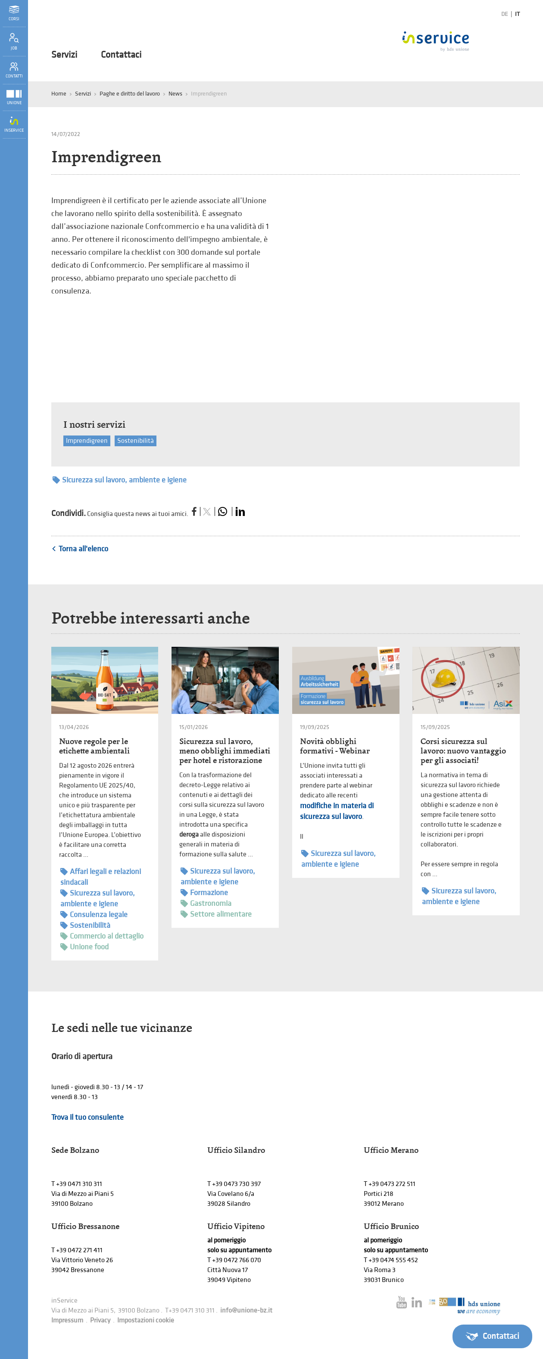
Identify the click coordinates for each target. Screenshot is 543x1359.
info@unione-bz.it (246, 1310)
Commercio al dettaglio (102, 936)
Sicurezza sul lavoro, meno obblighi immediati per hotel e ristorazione (224, 750)
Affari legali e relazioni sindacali (100, 876)
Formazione (204, 892)
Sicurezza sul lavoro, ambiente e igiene (120, 480)
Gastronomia (206, 903)
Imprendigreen (87, 441)
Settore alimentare (216, 914)
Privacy (100, 1320)
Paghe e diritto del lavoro (130, 93)
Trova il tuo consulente (87, 1117)
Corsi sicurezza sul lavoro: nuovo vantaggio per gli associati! (463, 750)
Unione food (84, 947)
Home (58, 93)
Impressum (67, 1320)
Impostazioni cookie (145, 1320)
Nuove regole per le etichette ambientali (94, 746)
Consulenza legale (94, 914)
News (175, 93)
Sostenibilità (135, 441)
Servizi (64, 55)
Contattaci (121, 55)
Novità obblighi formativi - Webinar (335, 746)
